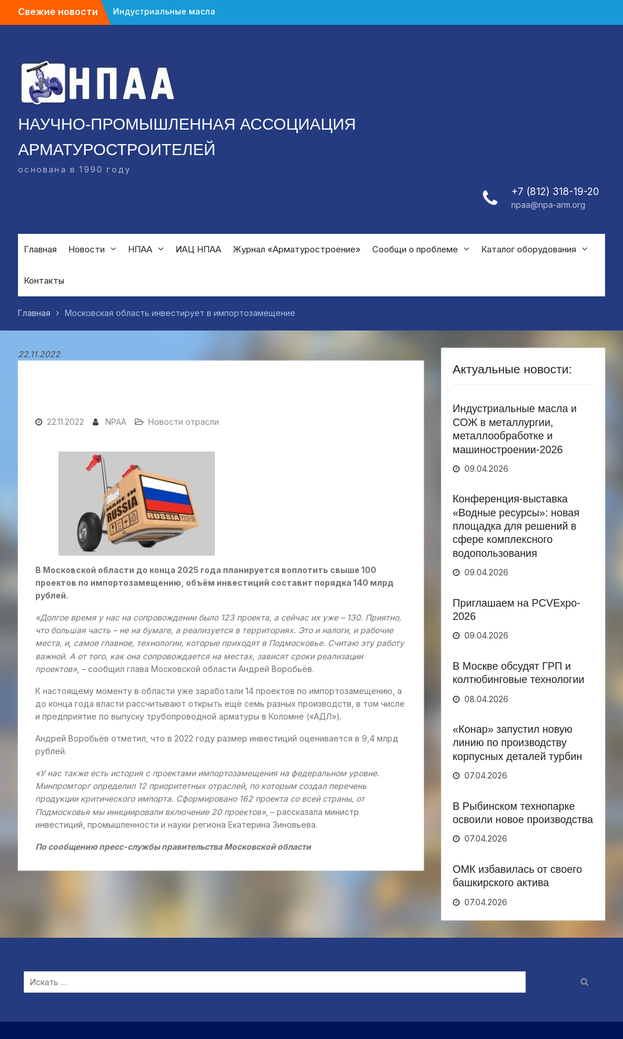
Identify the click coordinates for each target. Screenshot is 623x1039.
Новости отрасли (183, 422)
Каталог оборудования (528, 249)
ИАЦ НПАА (198, 249)
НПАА (140, 249)
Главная (40, 249)
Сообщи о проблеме (415, 249)
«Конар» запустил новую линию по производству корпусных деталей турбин (517, 743)
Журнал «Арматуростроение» (297, 249)
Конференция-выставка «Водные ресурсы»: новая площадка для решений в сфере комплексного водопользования (516, 526)
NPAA (115, 422)
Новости (86, 249)
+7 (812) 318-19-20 (555, 191)
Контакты (44, 280)
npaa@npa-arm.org (548, 205)
